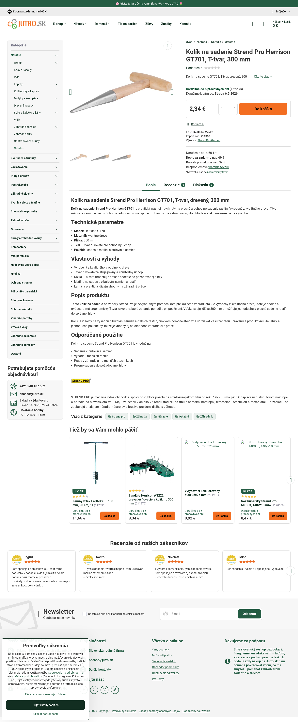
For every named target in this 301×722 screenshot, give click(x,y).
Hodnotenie (194, 68)
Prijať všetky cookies (45, 705)
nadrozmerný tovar (217, 172)
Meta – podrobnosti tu (28, 676)
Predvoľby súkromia (124, 711)
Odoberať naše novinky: (59, 618)
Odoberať (249, 614)
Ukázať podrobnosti (45, 713)
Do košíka (263, 109)
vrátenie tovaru (218, 167)
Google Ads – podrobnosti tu (65, 672)
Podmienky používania (196, 711)
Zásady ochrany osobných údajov (159, 711)
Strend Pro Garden (209, 140)
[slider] (212, 68)
